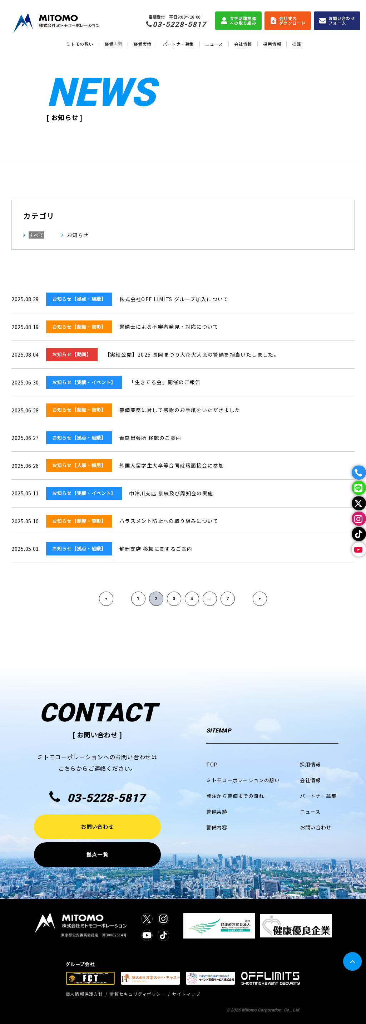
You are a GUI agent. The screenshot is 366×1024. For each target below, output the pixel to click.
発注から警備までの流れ (235, 795)
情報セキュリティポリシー (137, 994)
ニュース (214, 44)
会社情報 (243, 44)
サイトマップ (186, 994)
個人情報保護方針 (84, 994)
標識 (296, 44)
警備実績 (142, 44)
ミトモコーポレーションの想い (243, 780)
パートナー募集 (178, 44)
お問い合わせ (97, 826)
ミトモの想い (79, 44)
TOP (211, 764)
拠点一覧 (97, 854)
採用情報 (272, 44)
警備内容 (113, 44)
